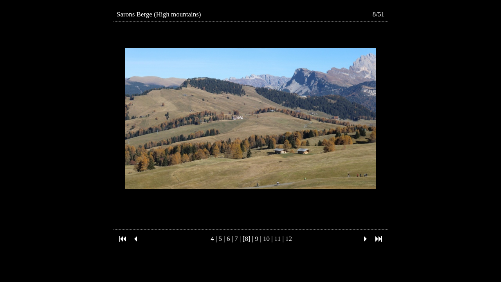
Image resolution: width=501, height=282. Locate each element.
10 (266, 238)
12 (288, 238)
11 (277, 238)
